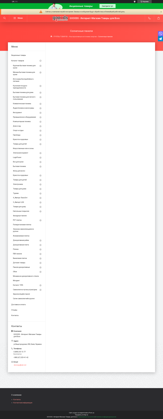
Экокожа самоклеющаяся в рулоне (23, 230)
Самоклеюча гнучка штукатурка (25, 290)
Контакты (15, 315)
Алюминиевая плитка (21, 236)
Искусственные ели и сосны (23, 148)
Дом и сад (17, 126)
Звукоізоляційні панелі (21, 294)
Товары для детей (20, 144)
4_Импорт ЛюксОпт (20, 198)
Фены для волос (19, 171)
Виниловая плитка (20, 258)
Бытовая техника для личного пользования (24, 98)
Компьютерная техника (22, 121)
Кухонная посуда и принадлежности (20, 87)
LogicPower (17, 157)
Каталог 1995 (18, 285)
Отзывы (14, 310)
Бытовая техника (19, 166)
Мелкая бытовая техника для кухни (24, 73)
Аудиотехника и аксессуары (23, 108)
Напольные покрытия (21, 211)
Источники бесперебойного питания (23, 80)
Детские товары (19, 263)
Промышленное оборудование (24, 117)
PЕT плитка (17, 220)
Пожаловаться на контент (86, 417)
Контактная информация (22, 403)
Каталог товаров (17, 61)
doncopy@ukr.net (20, 365)
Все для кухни (18, 162)
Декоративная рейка (21, 240)
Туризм (16, 193)
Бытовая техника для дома (23, 92)
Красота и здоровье (20, 139)
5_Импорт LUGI (18, 202)
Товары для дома (19, 189)
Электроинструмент (20, 153)
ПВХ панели (17, 254)
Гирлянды (16, 135)
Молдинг (16, 280)
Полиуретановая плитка (22, 225)
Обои (15, 272)
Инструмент (17, 112)
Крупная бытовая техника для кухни (24, 67)
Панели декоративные (21, 267)
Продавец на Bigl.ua (81, 415)
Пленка (15, 249)
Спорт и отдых (18, 130)
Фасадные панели (20, 216)
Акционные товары (18, 55)
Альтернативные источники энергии (83, 36)
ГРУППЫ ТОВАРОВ (61, 36)
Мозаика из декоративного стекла (26, 276)
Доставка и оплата (18, 304)
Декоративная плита (21, 245)
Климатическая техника (22, 103)
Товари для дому (19, 207)
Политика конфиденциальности (106, 417)
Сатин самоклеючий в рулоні (24, 298)
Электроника (18, 184)
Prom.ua (91, 413)
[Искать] (4, 18)
